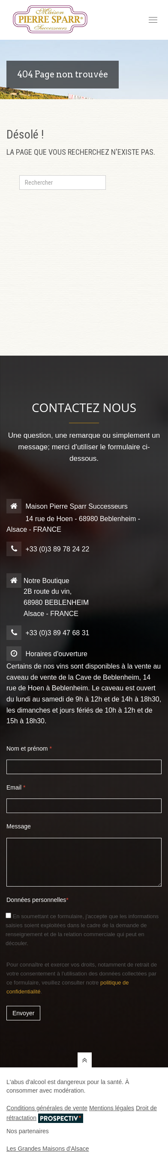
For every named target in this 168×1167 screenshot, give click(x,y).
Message (18, 826)
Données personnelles (37, 899)
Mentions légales (111, 1108)
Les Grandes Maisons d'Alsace (47, 1148)
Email (15, 787)
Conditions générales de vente (46, 1108)
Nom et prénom (29, 748)
